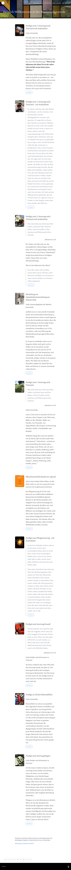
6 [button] (11, 859)
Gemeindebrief (46, 3)
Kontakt (59, 3)
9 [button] (20, 859)
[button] (5, 859)
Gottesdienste (37, 3)
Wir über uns (66, 3)
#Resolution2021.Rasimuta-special (41, 476)
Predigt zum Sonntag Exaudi (38, 624)
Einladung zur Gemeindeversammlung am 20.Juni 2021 (38, 297)
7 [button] (14, 859)
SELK (40, 840)
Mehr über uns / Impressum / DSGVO (24, 843)
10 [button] (23, 859)
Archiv (54, 3)
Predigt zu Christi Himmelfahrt (39, 694)
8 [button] (17, 859)
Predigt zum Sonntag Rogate (38, 755)
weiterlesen (29, 92)
